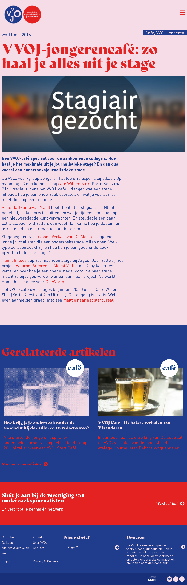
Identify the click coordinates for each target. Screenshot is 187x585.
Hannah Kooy (14, 260)
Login (6, 561)
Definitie (8, 537)
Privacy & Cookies (45, 561)
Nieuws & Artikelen (15, 548)
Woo (4, 553)
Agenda (38, 537)
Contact (38, 548)
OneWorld (54, 281)
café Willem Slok (74, 183)
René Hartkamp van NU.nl (26, 207)
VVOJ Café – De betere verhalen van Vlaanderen (134, 425)
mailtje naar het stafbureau (88, 300)
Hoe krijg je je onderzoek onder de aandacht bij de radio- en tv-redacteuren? (46, 425)
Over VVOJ (40, 542)
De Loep (7, 542)
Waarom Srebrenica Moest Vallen (47, 265)
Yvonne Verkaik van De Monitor (66, 236)
